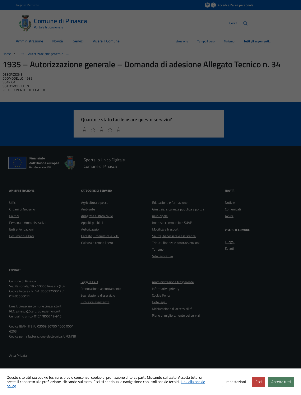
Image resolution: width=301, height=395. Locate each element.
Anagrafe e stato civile (97, 215)
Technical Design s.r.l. (38, 379)
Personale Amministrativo (27, 222)
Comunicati (233, 209)
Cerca (233, 22)
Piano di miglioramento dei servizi (176, 315)
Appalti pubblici (92, 222)
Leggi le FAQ (89, 281)
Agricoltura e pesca (94, 202)
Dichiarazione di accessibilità (172, 308)
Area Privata (18, 355)
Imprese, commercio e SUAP (172, 222)
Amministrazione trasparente (173, 281)
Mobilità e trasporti (165, 229)
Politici (14, 215)
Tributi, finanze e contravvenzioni (176, 242)
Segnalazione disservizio (97, 295)
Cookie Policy (161, 295)
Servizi (78, 41)
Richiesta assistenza (94, 302)
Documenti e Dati (21, 235)
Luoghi (230, 241)
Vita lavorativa (162, 256)
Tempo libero (206, 41)
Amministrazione (29, 41)
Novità (58, 41)
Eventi (229, 248)
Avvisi (229, 215)
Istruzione (181, 41)
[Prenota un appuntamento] (208, 5)
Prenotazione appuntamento (100, 288)
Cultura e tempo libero (97, 242)
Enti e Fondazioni (21, 229)
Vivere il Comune (106, 41)
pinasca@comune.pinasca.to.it (40, 306)
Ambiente (88, 209)
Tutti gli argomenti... (258, 41)
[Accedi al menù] (9, 22)
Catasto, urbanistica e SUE (100, 235)
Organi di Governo (22, 209)
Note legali (159, 302)
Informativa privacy (166, 288)
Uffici (13, 202)
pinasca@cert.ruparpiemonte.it (38, 311)
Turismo (229, 41)
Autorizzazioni (91, 229)
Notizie (230, 202)
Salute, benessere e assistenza (174, 235)
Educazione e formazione (169, 202)
